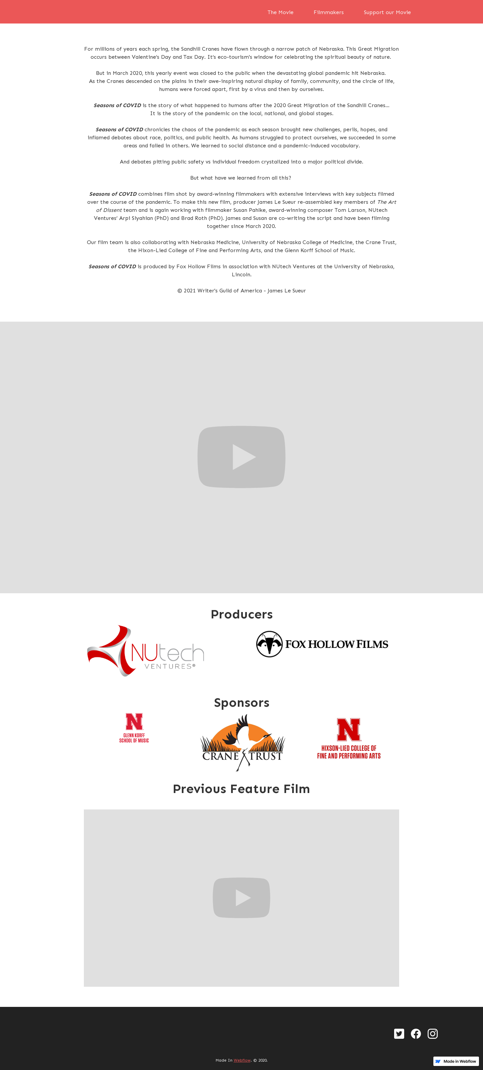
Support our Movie (387, 12)
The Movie (280, 12)
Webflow (242, 1060)
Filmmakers (329, 12)
